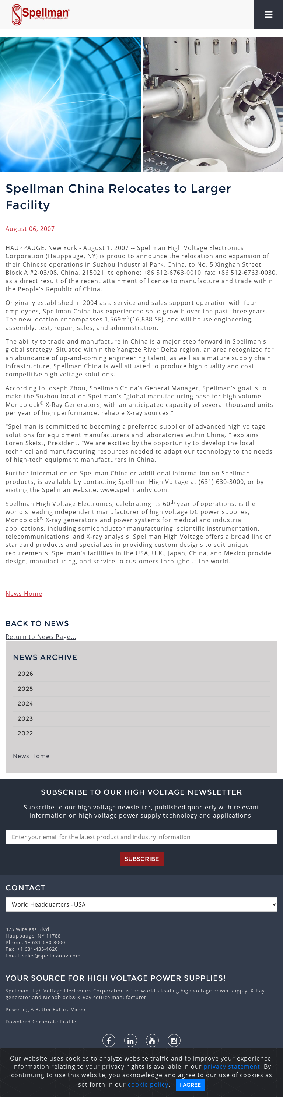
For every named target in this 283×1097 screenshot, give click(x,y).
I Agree (190, 1085)
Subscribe (142, 858)
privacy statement (232, 1066)
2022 (25, 733)
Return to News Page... (41, 637)
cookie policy (148, 1084)
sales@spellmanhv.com (51, 955)
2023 (25, 718)
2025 (25, 688)
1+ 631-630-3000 (45, 942)
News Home (24, 594)
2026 (26, 673)
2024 (25, 703)
